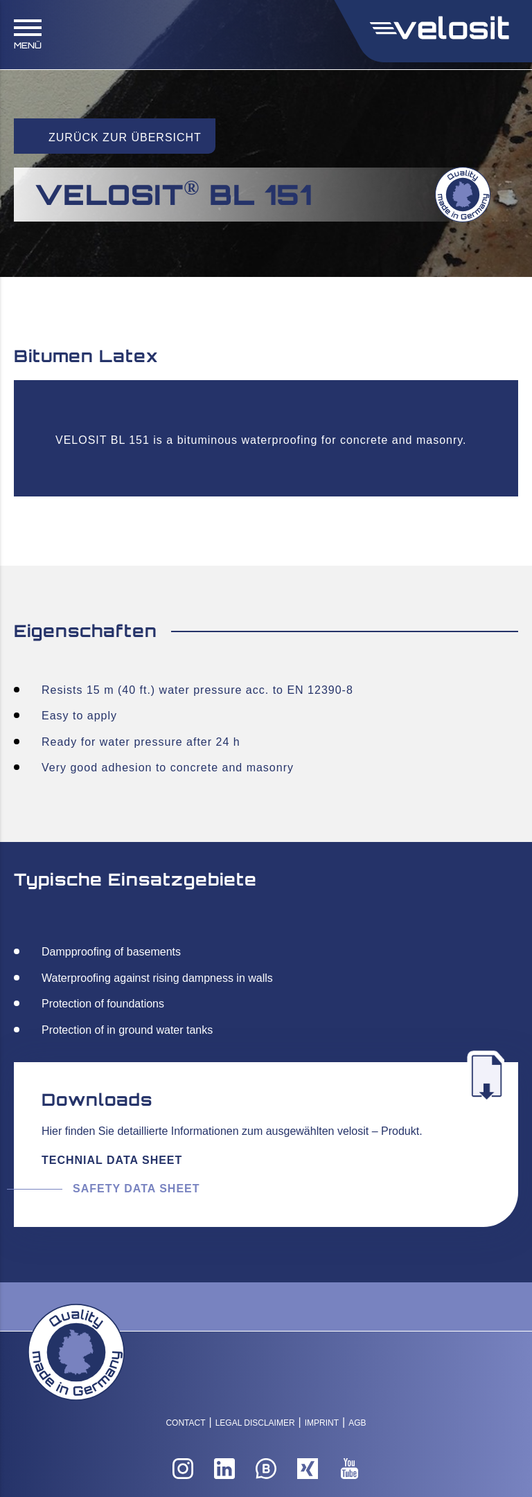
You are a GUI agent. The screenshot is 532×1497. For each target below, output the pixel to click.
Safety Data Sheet (136, 1188)
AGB (357, 1423)
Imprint (322, 1423)
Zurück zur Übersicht (125, 137)
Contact (185, 1423)
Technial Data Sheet (112, 1160)
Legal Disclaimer (255, 1423)
